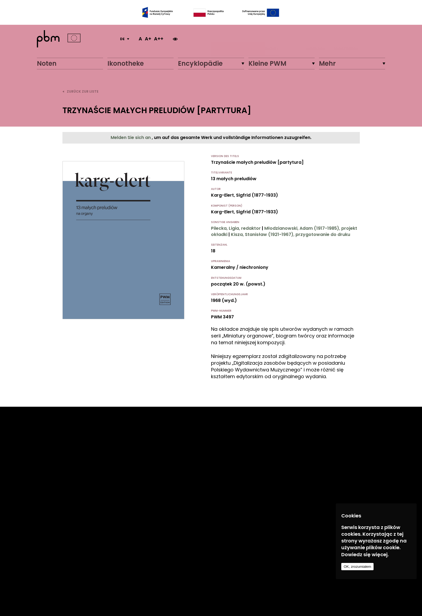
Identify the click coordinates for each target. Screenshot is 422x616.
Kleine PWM (267, 63)
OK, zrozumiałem (357, 567)
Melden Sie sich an (131, 137)
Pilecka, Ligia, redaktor (236, 228)
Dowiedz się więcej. (365, 554)
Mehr (327, 63)
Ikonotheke (125, 63)
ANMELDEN (315, 39)
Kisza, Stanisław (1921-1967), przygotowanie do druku (290, 234)
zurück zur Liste (80, 91)
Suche (272, 39)
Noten (47, 63)
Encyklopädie (200, 63)
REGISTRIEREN (346, 39)
